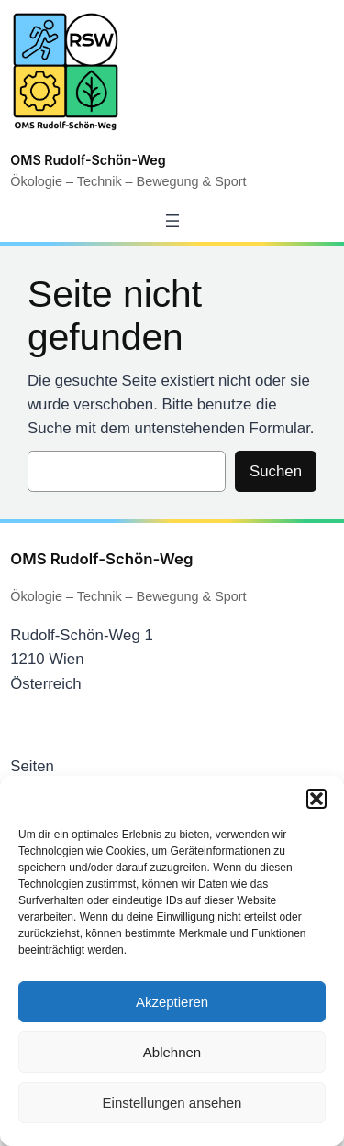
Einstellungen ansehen (172, 1102)
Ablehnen (172, 1052)
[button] (316, 799)
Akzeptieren (172, 1002)
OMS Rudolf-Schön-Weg (88, 160)
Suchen (276, 471)
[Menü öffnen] (172, 221)
